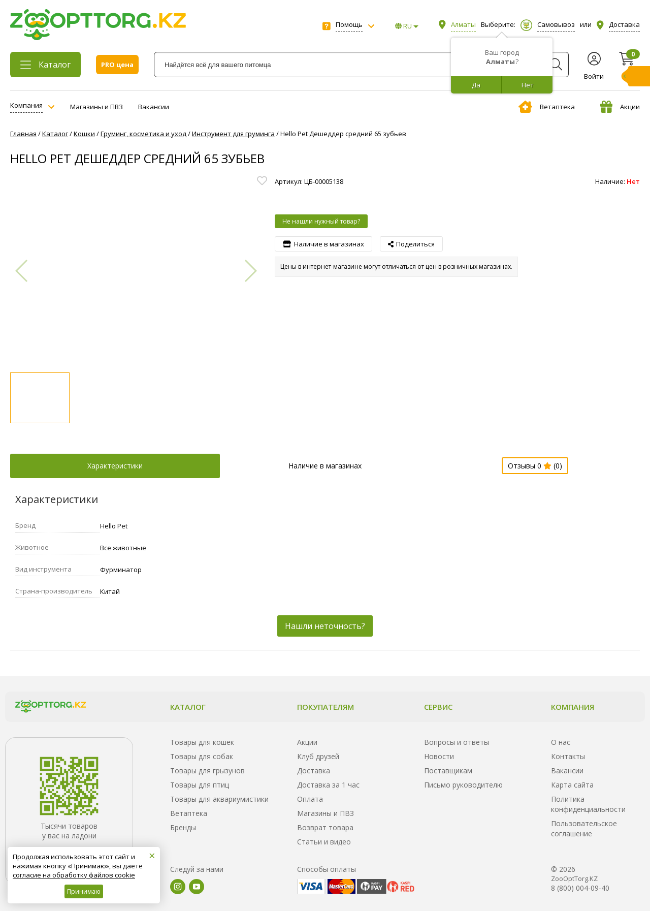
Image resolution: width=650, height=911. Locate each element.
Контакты (568, 756)
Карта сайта (572, 785)
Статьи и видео (324, 841)
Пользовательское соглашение (584, 828)
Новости (439, 756)
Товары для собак (201, 756)
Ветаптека (546, 107)
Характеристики (115, 465)
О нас (560, 742)
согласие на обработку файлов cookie (74, 874)
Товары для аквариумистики (219, 799)
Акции (620, 107)
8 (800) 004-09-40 (580, 888)
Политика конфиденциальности (588, 804)
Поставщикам (448, 770)
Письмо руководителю (463, 785)
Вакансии (153, 106)
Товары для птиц (199, 785)
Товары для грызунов (207, 770)
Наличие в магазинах (325, 465)
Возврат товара (325, 827)
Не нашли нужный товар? (321, 221)
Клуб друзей (318, 756)
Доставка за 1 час (328, 785)
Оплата (310, 799)
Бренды (183, 827)
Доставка (313, 770)
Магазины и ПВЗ (96, 106)
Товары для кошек (202, 742)
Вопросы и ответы (456, 742)
